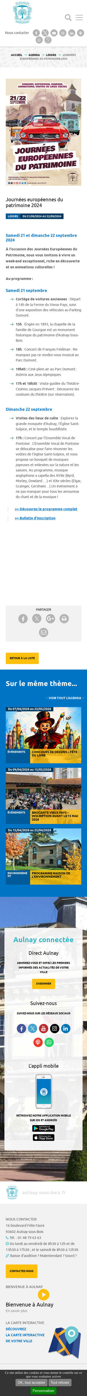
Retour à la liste (22, 658)
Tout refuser (60, 1382)
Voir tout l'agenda (65, 698)
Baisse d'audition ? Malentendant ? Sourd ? (43, 1256)
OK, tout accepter (31, 1382)
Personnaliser (43, 1391)
